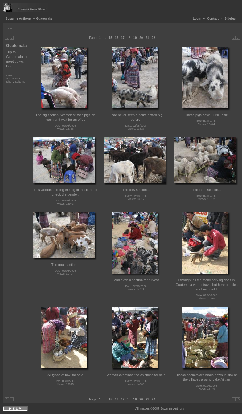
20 (141, 37)
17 (123, 37)
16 (116, 37)
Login (197, 18)
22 (153, 37)
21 (147, 37)
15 (110, 37)
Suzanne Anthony (18, 18)
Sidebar (230, 18)
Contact (213, 18)
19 (135, 37)
